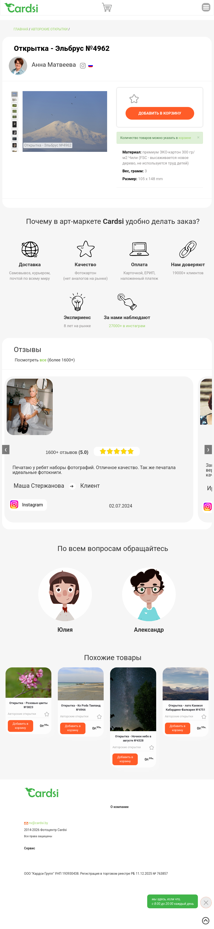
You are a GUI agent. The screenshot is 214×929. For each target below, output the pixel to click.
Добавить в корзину (20, 726)
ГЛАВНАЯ (21, 29)
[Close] (198, 137)
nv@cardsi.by (36, 823)
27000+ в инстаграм (127, 325)
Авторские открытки (49, 29)
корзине (185, 138)
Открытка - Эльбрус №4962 (61, 48)
